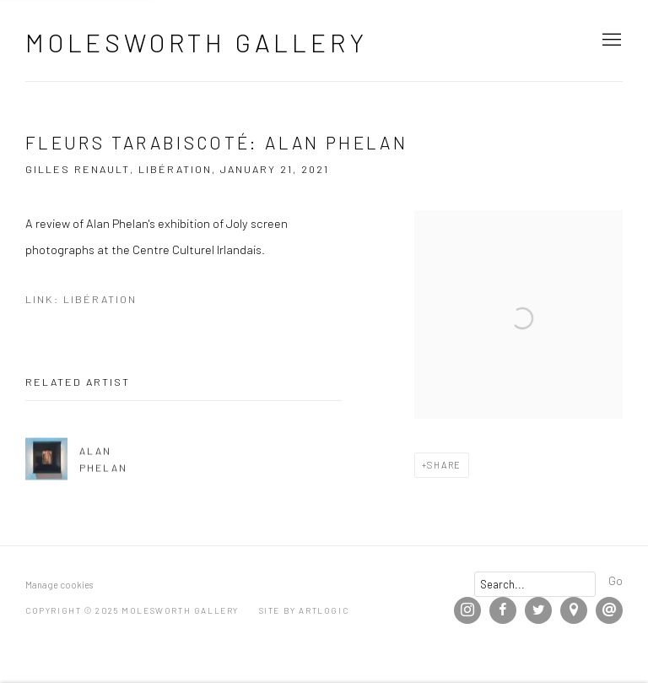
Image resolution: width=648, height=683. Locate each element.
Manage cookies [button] (59, 584)
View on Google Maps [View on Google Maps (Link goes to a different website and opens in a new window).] (573, 610)
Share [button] (444, 464)
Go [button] (615, 580)
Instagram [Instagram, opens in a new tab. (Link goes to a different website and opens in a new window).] (467, 610)
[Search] (535, 584)
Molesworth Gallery (196, 42)
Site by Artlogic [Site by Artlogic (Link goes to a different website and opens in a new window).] (304, 610)
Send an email (609, 610)
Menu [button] (610, 40)
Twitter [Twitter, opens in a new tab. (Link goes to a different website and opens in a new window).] (538, 610)
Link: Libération (81, 299)
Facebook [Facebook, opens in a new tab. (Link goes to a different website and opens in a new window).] (502, 610)
